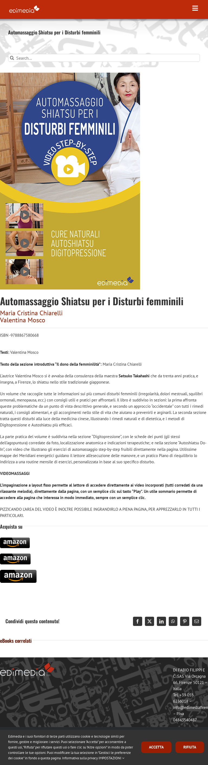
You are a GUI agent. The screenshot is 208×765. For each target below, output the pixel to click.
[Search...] (104, 58)
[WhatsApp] (173, 621)
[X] (149, 621)
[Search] (12, 58)
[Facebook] (138, 621)
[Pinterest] (185, 621)
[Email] (197, 621)
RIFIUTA (189, 747)
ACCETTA (156, 747)
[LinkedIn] (161, 621)
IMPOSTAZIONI (111, 758)
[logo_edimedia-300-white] (24, 6)
